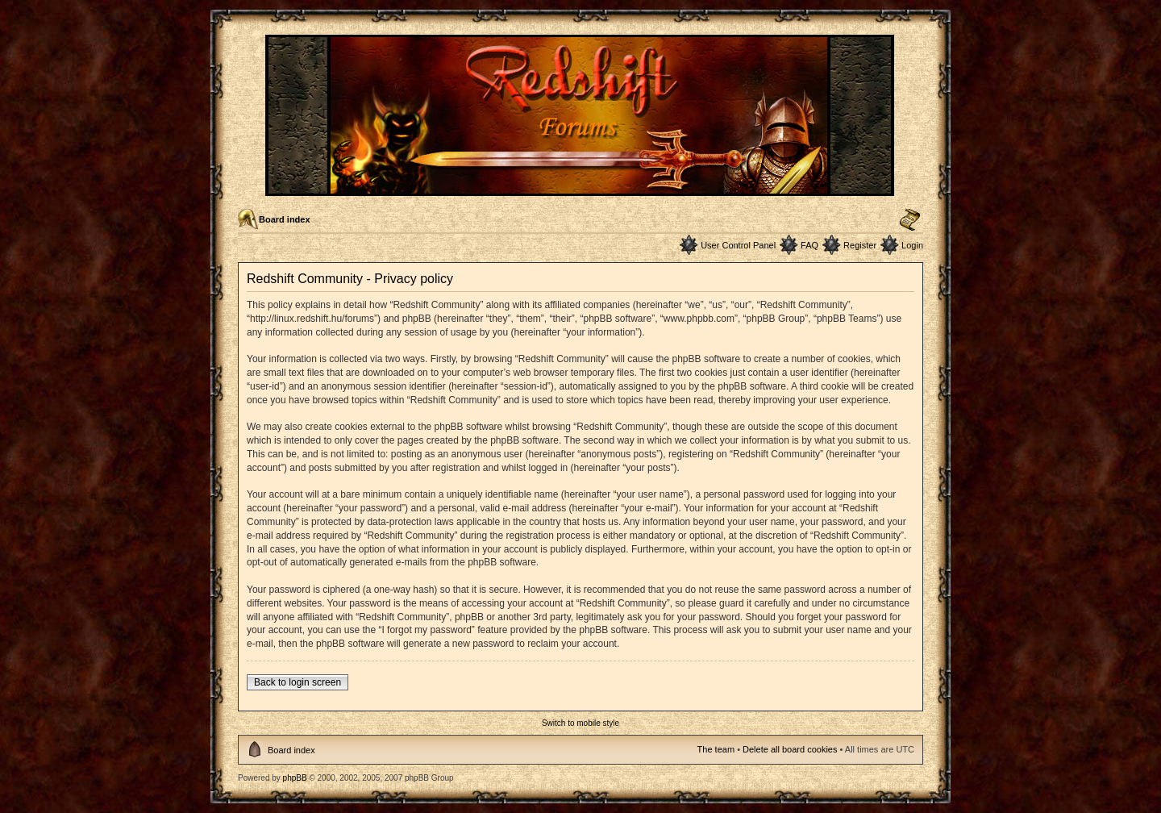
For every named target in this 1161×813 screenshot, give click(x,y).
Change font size (910, 220)
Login (912, 245)
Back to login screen (297, 682)
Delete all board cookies (790, 749)
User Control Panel (738, 245)
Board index (284, 219)
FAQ (809, 245)
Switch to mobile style (580, 723)
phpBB (295, 777)
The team (715, 749)
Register (859, 245)
